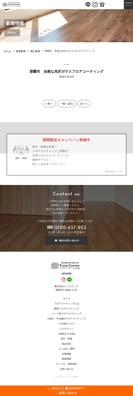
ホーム (7, 51)
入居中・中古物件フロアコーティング (66, 318)
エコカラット (66, 328)
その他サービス (67, 323)
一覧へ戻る (66, 103)
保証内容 (66, 343)
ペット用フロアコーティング (66, 313)
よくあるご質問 (67, 348)
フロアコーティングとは (66, 303)
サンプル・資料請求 (66, 364)
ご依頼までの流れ (66, 333)
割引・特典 (66, 338)
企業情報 (66, 354)
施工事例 (35, 51)
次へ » (84, 103)
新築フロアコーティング (66, 308)
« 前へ (49, 103)
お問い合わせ (66, 369)
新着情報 (21, 51)
